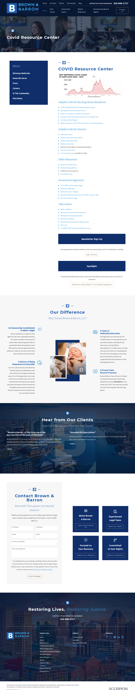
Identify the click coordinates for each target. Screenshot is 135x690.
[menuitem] (29, 73)
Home (45, 3)
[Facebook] (107, 637)
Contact (42, 666)
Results (61, 3)
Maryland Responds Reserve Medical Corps (75, 222)
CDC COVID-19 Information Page (71, 185)
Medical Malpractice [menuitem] (82, 10)
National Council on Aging (69, 192)
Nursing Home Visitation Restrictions (73, 111)
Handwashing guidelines (69, 168)
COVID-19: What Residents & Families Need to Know (78, 107)
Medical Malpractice (46, 649)
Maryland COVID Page (68, 189)
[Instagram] (122, 637)
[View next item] (69, 455)
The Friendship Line (67, 153)
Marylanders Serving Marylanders (72, 216)
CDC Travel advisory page (69, 198)
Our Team (53, 3)
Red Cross (64, 225)
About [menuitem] (45, 10)
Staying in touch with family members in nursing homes (80, 117)
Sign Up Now (92, 255)
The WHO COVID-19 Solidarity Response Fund (76, 228)
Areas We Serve (45, 657)
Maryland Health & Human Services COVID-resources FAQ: (80, 195)
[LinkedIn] (119, 637)
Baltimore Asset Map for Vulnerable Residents (92, 285)
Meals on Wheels (66, 209)
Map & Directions (78, 646)
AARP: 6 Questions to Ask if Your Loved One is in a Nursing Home (82, 123)
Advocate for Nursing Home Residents (73, 212)
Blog (80, 3)
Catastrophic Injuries (47, 646)
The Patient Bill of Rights (69, 120)
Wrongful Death (45, 654)
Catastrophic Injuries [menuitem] (65, 10)
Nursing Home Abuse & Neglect (50, 651)
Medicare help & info (67, 144)
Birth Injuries (44, 643)
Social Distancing (66, 174)
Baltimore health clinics (69, 165)
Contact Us (122, 10)
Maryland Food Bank (67, 219)
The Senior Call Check (68, 150)
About (42, 640)
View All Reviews (67, 463)
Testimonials (71, 3)
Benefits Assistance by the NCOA (71, 138)
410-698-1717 (121, 3)
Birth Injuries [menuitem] (52, 10)
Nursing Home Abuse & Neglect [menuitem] (101, 10)
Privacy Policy (44, 671)
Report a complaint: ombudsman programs (75, 114)
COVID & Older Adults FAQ (69, 141)
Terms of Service (45, 668)
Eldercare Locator (67, 134)
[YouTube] (115, 637)
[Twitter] (111, 637)
